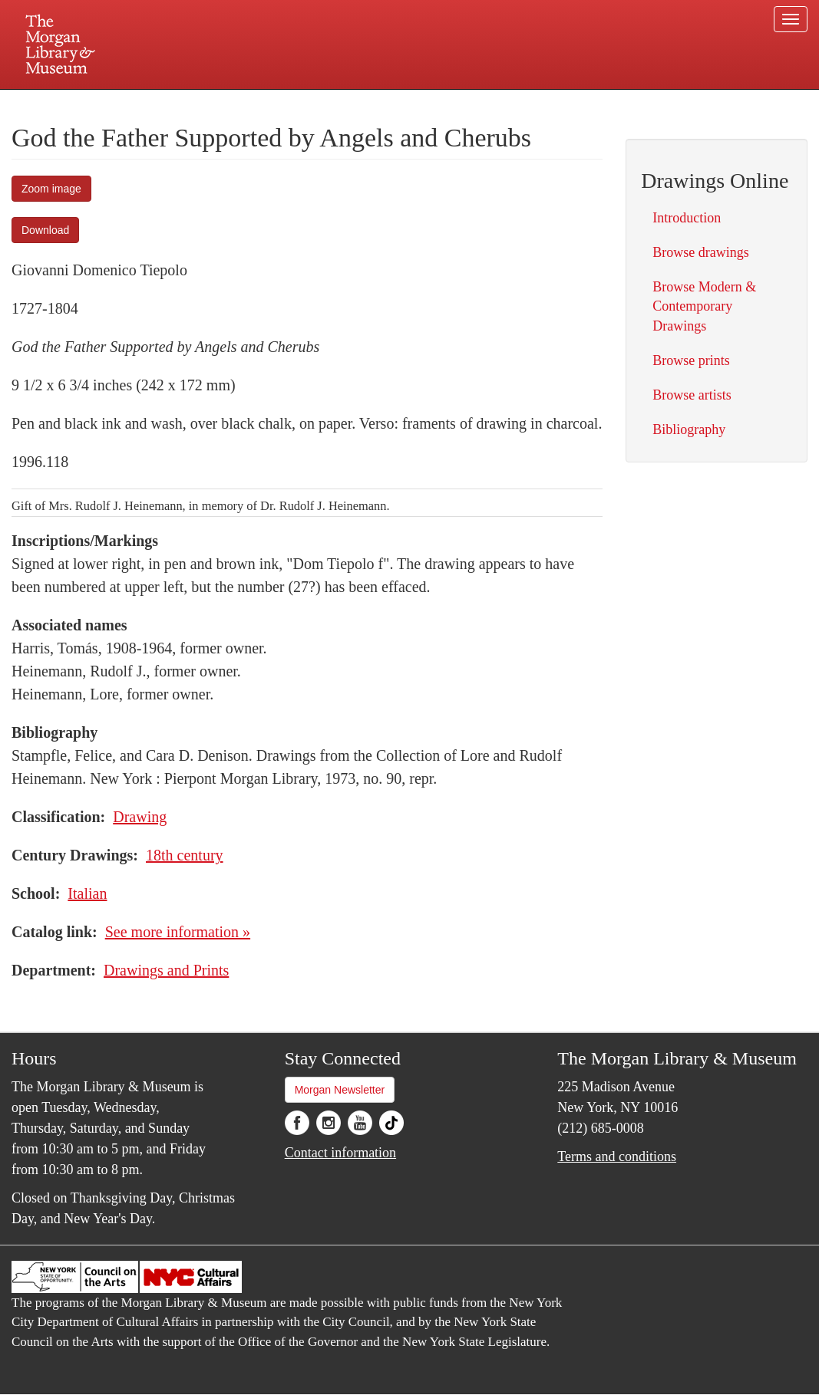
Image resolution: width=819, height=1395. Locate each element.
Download (45, 230)
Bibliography (688, 429)
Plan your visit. (227, 102)
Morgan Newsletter (340, 1090)
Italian (87, 893)
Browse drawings (700, 252)
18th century (184, 855)
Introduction (686, 217)
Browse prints (691, 360)
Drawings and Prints (166, 970)
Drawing (140, 816)
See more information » (177, 931)
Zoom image (51, 189)
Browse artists (691, 395)
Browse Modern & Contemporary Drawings (704, 306)
